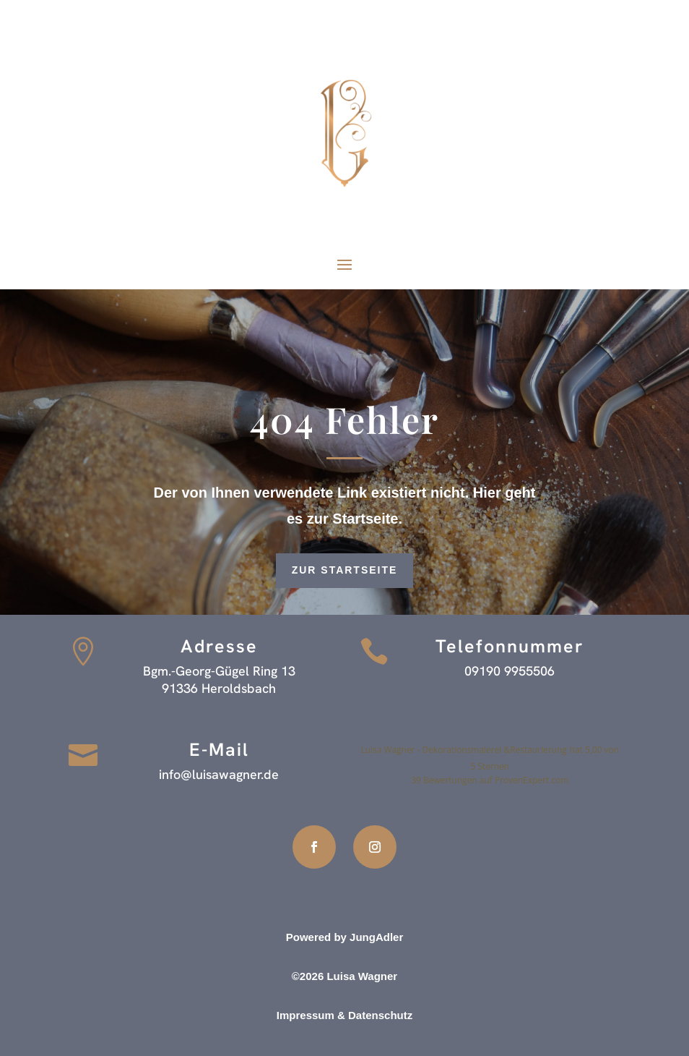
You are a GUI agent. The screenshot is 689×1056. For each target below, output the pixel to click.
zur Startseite (345, 570)
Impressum (305, 1015)
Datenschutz (380, 1015)
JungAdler (376, 937)
